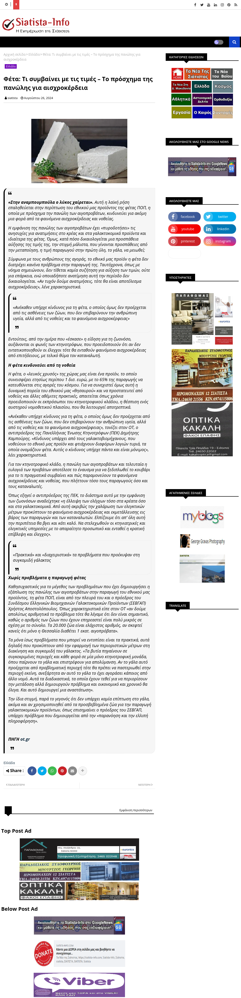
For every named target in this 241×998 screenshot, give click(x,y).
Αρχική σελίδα (15, 54)
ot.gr (25, 739)
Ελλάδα (34, 54)
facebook (188, 216)
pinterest (188, 241)
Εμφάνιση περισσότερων (135, 810)
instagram (223, 241)
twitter (223, 216)
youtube (187, 229)
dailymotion (184, 253)
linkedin (223, 229)
